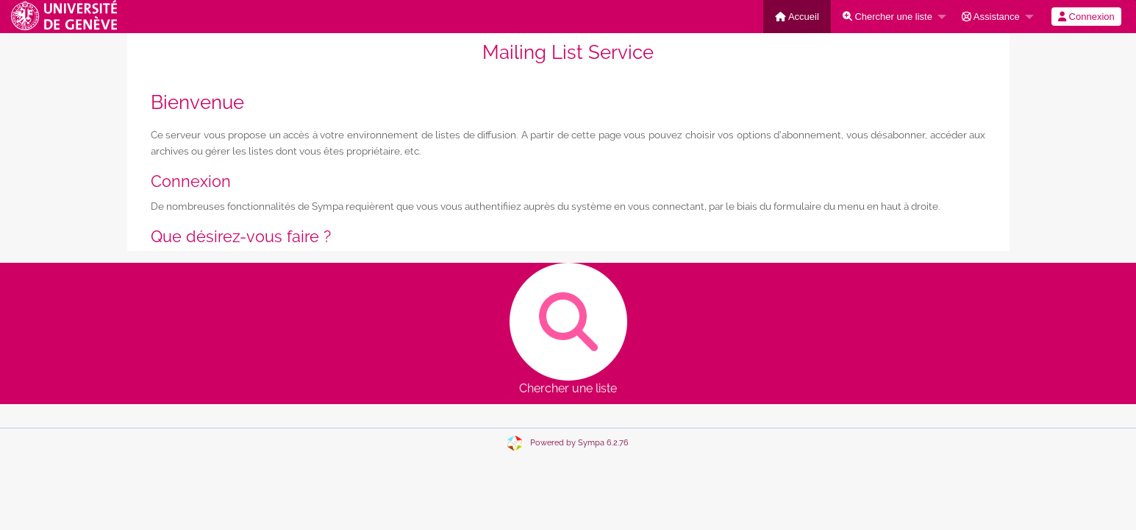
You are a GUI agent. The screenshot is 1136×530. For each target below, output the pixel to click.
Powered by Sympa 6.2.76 (579, 443)
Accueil (797, 16)
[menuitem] (797, 16)
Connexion (1086, 16)
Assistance (991, 16)
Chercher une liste (887, 16)
